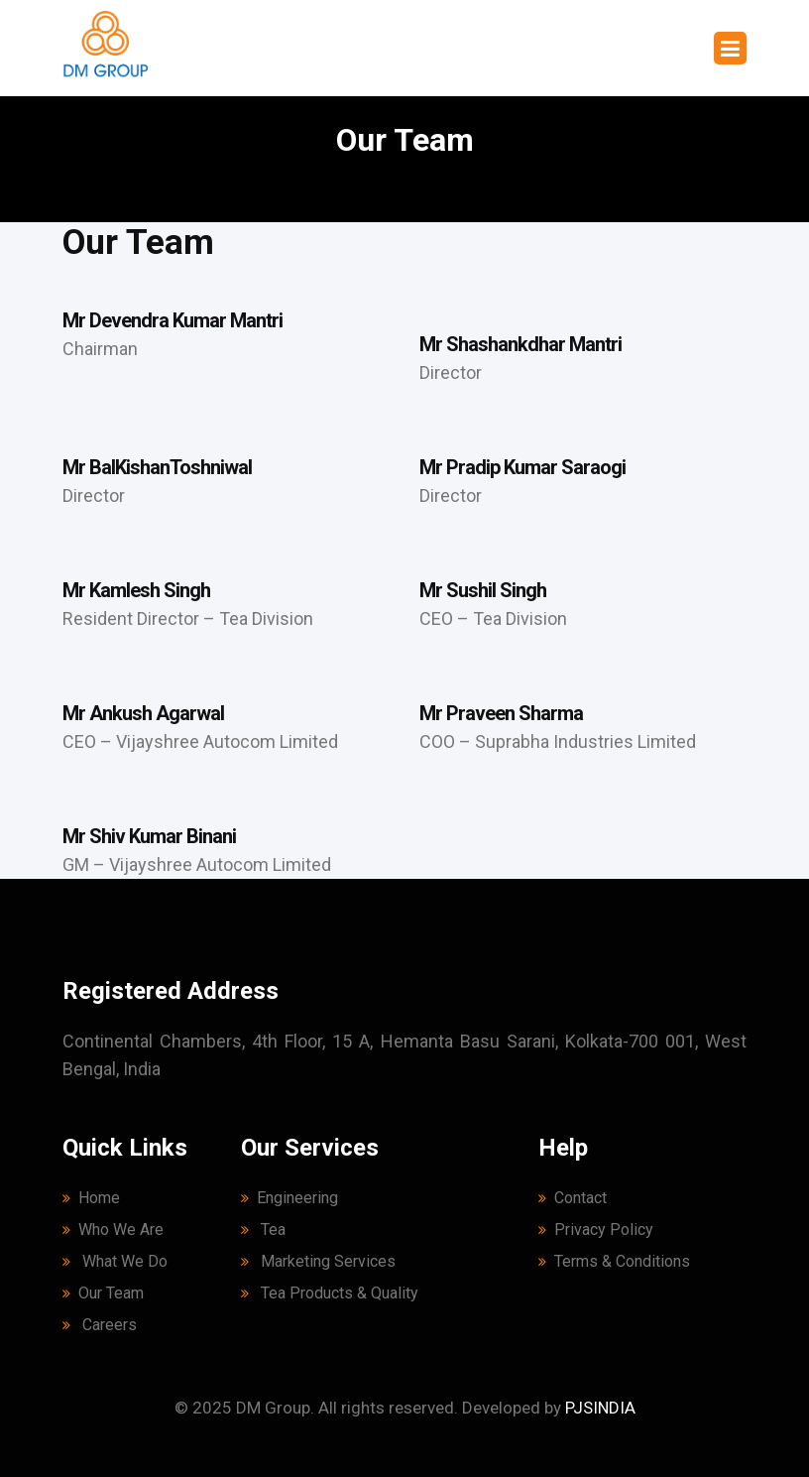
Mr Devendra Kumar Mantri (172, 320)
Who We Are (113, 1229)
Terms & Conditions (614, 1261)
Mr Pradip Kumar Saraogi (522, 467)
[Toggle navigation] (730, 48)
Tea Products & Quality (329, 1293)
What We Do (115, 1261)
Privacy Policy (595, 1229)
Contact (572, 1197)
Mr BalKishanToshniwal (157, 467)
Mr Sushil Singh (482, 590)
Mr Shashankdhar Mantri (520, 344)
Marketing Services (318, 1261)
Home (91, 1197)
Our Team (103, 1293)
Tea (263, 1229)
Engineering (289, 1197)
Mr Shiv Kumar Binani (149, 836)
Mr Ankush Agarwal (143, 713)
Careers (99, 1324)
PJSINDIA (600, 1407)
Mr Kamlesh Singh (136, 590)
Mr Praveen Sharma (501, 713)
